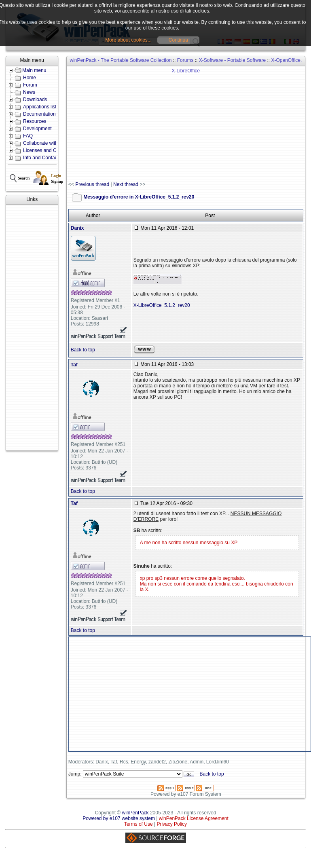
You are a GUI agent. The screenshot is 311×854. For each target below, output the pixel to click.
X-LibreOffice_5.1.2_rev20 (161, 305)
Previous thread (92, 184)
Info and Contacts (42, 158)
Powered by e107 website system (119, 818)
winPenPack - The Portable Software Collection (120, 60)
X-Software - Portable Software (232, 60)
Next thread (125, 184)
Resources (34, 121)
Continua (178, 40)
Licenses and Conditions (49, 150)
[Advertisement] (32, 327)
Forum (30, 85)
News (29, 92)
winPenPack (135, 813)
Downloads (35, 99)
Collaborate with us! (44, 143)
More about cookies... (128, 40)
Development (37, 128)
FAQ (28, 136)
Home (29, 77)
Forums (185, 60)
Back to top (83, 350)
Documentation (39, 114)
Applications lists (41, 107)
